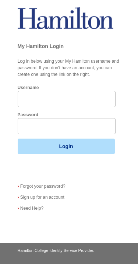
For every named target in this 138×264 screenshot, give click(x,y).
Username (28, 87)
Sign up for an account (41, 197)
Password (28, 114)
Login (66, 146)
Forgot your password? (42, 186)
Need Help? (31, 208)
